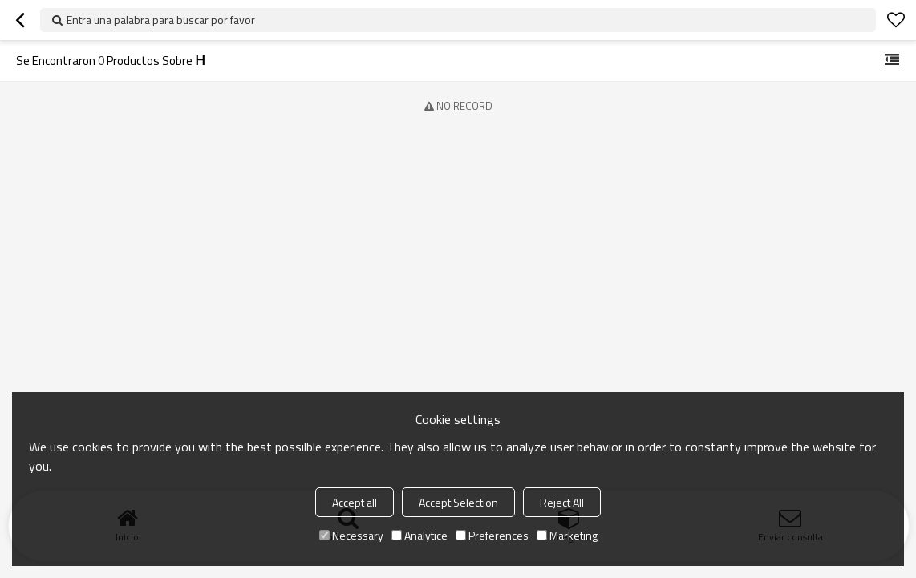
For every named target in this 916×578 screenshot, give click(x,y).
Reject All (562, 502)
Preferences (492, 535)
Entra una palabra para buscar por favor (161, 19)
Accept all (354, 502)
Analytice (419, 535)
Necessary (351, 535)
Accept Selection (458, 502)
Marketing (567, 535)
